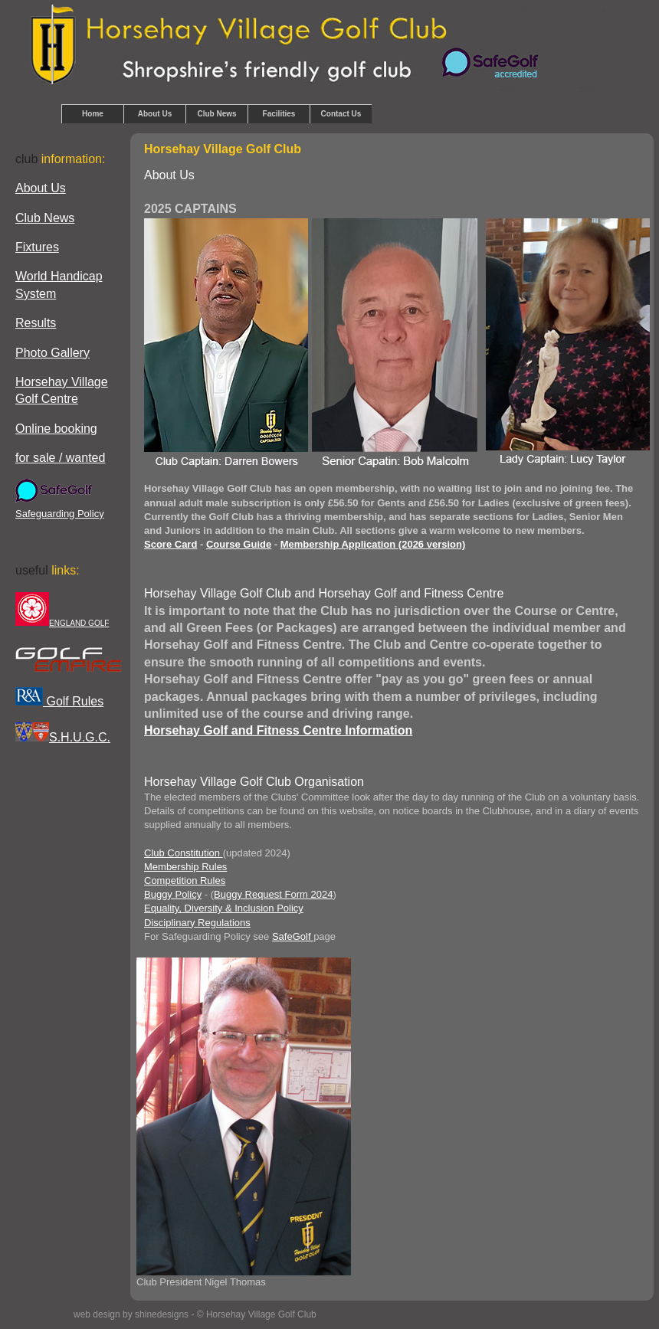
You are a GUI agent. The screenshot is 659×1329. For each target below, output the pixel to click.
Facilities (279, 114)
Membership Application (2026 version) (373, 544)
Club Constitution (183, 853)
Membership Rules (185, 866)
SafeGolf (292, 936)
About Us (155, 114)
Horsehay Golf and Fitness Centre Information (278, 730)
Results (35, 322)
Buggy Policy (173, 894)
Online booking (56, 428)
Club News (216, 114)
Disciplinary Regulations (197, 922)
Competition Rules (184, 880)
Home (92, 114)
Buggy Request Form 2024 (273, 894)
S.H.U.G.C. (62, 737)
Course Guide (238, 544)
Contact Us (341, 114)
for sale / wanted (60, 457)
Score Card (170, 544)
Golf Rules (59, 701)
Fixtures (37, 247)
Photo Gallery (52, 352)
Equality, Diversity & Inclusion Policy (223, 908)
